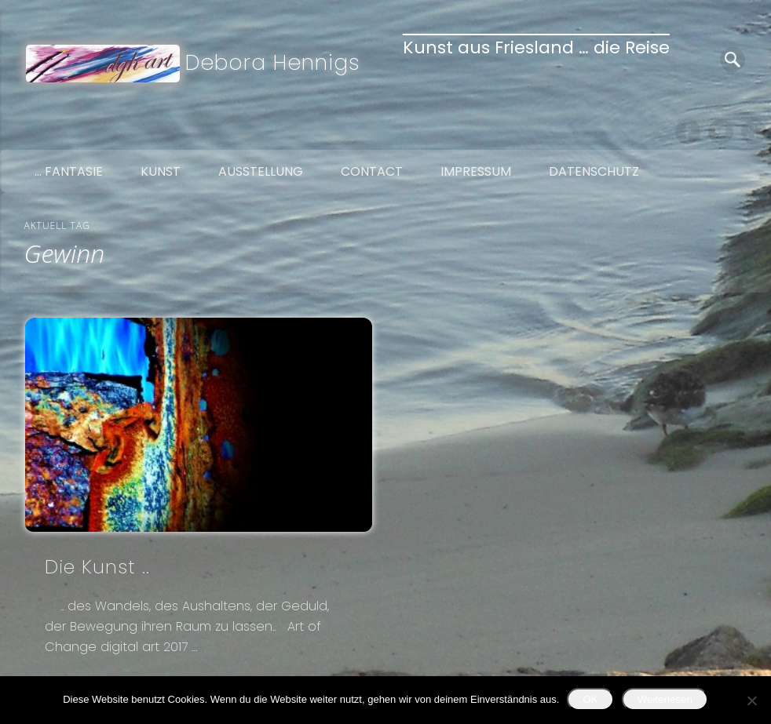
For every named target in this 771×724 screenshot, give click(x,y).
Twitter (720, 131)
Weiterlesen (665, 699)
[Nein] (751, 700)
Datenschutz (594, 171)
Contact (372, 171)
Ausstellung (260, 171)
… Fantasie (69, 171)
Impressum (475, 171)
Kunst (161, 171)
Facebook (687, 131)
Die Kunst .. (97, 567)
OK (590, 699)
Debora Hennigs (272, 62)
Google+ (753, 131)
